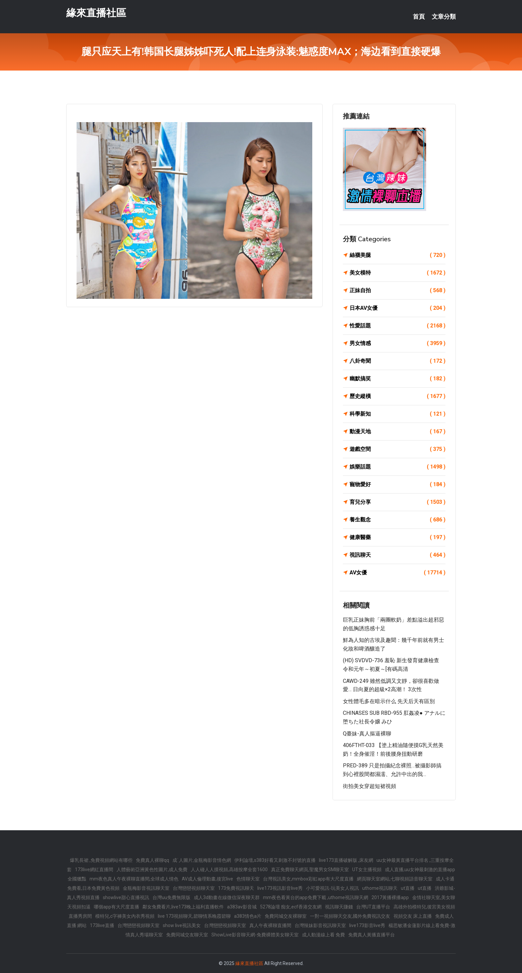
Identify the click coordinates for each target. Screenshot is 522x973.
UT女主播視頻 (367, 869)
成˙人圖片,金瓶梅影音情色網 (201, 860)
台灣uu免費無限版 (171, 897)
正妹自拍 (397, 290)
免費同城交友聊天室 (187, 934)
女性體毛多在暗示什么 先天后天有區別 (389, 701)
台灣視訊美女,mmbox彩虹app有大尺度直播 (308, 878)
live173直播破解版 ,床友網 (346, 860)
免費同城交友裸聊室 (286, 916)
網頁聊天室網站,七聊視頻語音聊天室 (394, 878)
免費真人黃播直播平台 (371, 934)
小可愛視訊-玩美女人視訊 (332, 888)
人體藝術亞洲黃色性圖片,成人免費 (152, 869)
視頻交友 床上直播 (412, 916)
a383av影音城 (242, 906)
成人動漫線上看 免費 (323, 934)
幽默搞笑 (397, 378)
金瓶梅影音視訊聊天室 (146, 888)
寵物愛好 (397, 484)
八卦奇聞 (397, 361)
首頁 (419, 16)
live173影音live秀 (367, 925)
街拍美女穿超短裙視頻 (369, 786)
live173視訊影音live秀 (280, 888)
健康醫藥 (397, 537)
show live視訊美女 (182, 925)
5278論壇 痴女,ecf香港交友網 (291, 906)
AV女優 (397, 572)
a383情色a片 (247, 916)
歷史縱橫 (397, 396)
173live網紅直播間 (94, 869)
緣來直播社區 (96, 13)
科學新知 (397, 414)
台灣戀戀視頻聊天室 (194, 888)
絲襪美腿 (397, 255)
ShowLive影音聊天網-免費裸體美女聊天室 (255, 934)
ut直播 (407, 888)
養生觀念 (397, 519)
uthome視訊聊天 (379, 888)
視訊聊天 (397, 555)
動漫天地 (397, 431)
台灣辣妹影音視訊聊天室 (320, 925)
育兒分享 (397, 502)
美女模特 (397, 273)
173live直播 (102, 925)
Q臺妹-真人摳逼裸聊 (367, 733)
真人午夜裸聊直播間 (270, 925)
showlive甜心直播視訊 (126, 897)
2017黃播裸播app (390, 897)
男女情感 (397, 343)
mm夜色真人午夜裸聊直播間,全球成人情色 (134, 878)
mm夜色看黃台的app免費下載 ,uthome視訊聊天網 (315, 897)
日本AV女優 (397, 308)
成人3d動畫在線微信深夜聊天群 (227, 897)
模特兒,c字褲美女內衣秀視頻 (124, 916)
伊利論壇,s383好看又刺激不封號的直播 (275, 860)
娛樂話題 (397, 467)
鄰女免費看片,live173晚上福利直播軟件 (183, 906)
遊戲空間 (397, 449)
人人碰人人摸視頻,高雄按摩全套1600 (229, 869)
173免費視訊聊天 (236, 888)
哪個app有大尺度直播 (116, 906)
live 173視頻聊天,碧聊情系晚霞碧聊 (194, 916)
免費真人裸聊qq (152, 860)
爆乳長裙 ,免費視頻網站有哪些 (101, 860)
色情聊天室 (248, 878)
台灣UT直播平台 (373, 906)
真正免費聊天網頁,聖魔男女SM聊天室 (310, 869)
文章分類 (444, 16)
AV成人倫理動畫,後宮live (207, 878)
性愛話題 (397, 325)
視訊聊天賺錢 (339, 906)
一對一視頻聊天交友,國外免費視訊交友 (350, 916)
